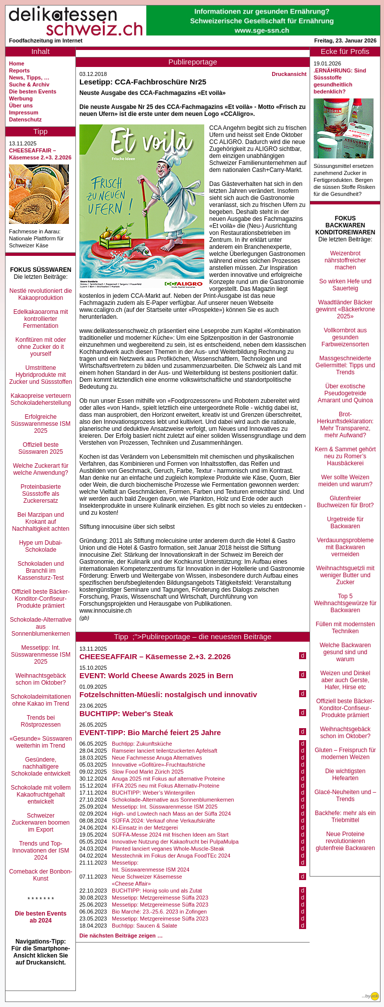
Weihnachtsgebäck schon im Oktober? (40, 679)
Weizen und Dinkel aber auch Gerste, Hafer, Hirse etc (346, 680)
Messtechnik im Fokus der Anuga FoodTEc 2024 (171, 856)
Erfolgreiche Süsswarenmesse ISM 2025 (40, 423)
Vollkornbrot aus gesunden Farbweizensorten (345, 337)
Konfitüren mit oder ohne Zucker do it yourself (40, 346)
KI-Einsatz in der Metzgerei (145, 828)
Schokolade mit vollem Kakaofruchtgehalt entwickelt (40, 794)
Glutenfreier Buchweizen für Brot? (345, 502)
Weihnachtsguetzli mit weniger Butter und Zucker (345, 575)
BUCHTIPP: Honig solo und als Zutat (157, 891)
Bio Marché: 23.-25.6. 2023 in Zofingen (159, 912)
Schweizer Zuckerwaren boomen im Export (40, 822)
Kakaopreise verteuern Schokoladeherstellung (40, 399)
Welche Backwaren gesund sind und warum (345, 652)
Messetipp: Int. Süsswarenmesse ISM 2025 (40, 654)
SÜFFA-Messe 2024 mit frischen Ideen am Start (170, 835)
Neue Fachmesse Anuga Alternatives (157, 758)
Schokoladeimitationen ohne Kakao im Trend (40, 700)
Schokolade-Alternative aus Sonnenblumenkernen (40, 626)
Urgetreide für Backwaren (345, 523)
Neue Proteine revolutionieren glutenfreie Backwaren (345, 841)
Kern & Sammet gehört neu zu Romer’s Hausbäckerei (345, 456)
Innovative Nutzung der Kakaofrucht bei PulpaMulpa (175, 842)
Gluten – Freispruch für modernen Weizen (345, 754)
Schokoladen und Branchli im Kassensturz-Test (40, 570)
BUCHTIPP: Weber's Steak (126, 713)
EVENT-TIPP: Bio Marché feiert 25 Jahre (150, 732)
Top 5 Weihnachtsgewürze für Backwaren (345, 603)
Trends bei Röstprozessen (40, 721)
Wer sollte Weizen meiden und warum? (345, 481)
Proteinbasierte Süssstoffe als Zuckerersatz (40, 493)
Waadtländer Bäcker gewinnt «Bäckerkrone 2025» (345, 309)
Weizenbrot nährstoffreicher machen (345, 260)
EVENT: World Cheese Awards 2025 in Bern (156, 675)
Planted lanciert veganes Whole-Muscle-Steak (168, 849)
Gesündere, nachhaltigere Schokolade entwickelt (40, 766)
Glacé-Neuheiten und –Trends (345, 796)
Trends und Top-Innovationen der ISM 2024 (40, 850)
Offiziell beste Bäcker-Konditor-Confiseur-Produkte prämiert (40, 598)
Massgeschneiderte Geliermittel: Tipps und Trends (345, 365)
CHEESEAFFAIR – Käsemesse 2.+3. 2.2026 (155, 656)
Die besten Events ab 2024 (40, 917)
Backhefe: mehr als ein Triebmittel (345, 817)
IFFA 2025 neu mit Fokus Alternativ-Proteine (165, 786)
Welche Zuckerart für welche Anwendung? (40, 469)
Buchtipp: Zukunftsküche (142, 744)
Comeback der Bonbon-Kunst (40, 875)
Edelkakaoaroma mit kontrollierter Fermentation (40, 318)
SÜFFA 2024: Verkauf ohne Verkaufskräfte (163, 821)
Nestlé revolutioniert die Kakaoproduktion (40, 294)
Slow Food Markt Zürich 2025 (148, 772)
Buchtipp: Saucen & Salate (144, 926)
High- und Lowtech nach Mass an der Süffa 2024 (171, 814)
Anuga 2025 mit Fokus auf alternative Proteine (168, 779)
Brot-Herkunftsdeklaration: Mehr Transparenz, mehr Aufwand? (345, 425)
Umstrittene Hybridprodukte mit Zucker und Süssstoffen (40, 374)
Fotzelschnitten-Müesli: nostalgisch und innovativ (168, 694)
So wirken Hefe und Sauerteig (345, 285)
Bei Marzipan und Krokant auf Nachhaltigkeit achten (40, 521)
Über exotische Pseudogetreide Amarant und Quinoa (345, 393)
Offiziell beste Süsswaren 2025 (40, 448)
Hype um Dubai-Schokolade (40, 546)
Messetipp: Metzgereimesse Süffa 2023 (160, 898)
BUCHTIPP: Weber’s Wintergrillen (153, 793)
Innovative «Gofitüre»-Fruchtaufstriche (158, 765)
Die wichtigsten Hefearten (345, 775)
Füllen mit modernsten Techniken (345, 628)
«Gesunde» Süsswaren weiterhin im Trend (40, 742)
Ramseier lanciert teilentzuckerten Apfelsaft (164, 751)
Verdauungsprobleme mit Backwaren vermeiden (345, 547)
